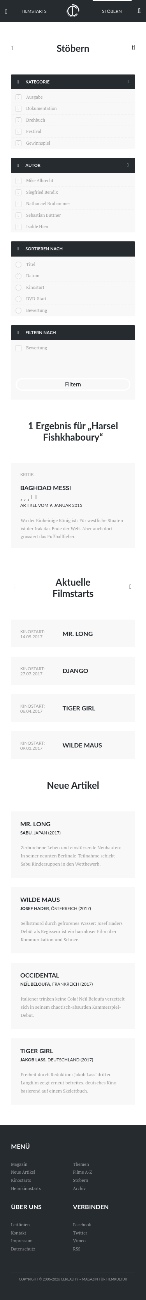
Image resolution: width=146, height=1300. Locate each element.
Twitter (80, 1233)
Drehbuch (35, 120)
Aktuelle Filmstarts (73, 587)
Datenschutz (23, 1249)
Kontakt (18, 1233)
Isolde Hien (37, 226)
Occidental (39, 975)
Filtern (73, 384)
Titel (30, 264)
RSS (77, 1249)
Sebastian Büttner (43, 215)
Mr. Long (77, 633)
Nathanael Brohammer (48, 203)
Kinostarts (21, 1180)
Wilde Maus (82, 745)
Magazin (19, 1164)
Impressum (22, 1240)
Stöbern (112, 11)
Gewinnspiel (38, 143)
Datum (32, 275)
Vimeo (79, 1240)
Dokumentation (41, 108)
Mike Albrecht (39, 180)
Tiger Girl (78, 708)
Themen (81, 1164)
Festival (33, 131)
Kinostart (35, 287)
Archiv (79, 1188)
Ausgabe (34, 97)
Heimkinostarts (26, 1188)
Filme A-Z (82, 1172)
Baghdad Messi (45, 487)
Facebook (82, 1224)
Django (75, 670)
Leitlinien (20, 1224)
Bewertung (36, 310)
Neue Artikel (73, 785)
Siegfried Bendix (42, 192)
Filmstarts (33, 11)
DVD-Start (36, 298)
